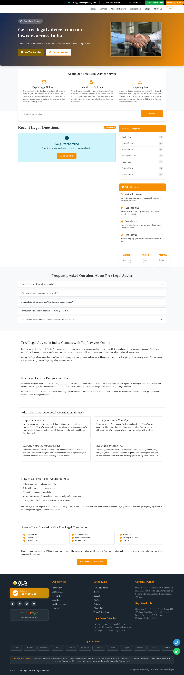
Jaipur (112, 648)
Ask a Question (110, 127)
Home (93, 9)
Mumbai (30, 648)
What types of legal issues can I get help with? (39, 293)
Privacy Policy (99, 608)
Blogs (147, 9)
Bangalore (44, 648)
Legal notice (57, 608)
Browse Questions (58, 52)
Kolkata (16, 648)
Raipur (126, 648)
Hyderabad (85, 648)
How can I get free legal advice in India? (37, 284)
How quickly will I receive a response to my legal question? (45, 311)
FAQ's (96, 600)
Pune (57, 648)
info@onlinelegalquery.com (84, 2)
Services (103, 9)
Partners (97, 604)
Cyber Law (56, 600)
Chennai (99, 648)
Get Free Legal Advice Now (92, 562)
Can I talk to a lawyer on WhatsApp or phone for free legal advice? (48, 320)
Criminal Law (142, 143)
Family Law (142, 137)
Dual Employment (59, 604)
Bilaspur (140, 648)
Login (170, 9)
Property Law (142, 149)
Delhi (154, 648)
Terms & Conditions (102, 612)
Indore (167, 648)
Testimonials (135, 9)
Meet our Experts (118, 9)
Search (152, 114)
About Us (158, 9)
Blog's (96, 592)
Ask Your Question (31, 52)
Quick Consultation (154, 2)
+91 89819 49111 (113, 2)
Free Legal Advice (174, 2)
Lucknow (71, 648)
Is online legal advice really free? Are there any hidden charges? (47, 302)
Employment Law (142, 155)
